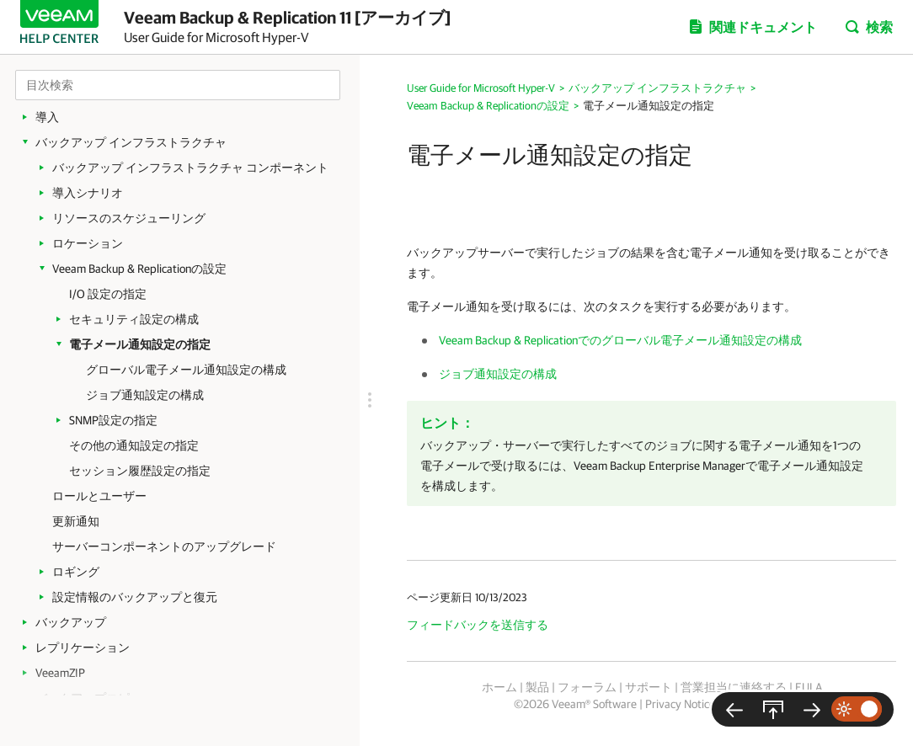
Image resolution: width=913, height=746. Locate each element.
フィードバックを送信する (477, 624)
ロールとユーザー (99, 496)
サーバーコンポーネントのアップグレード (164, 546)
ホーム (499, 687)
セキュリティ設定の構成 (134, 319)
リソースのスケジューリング (129, 218)
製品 (537, 687)
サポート (648, 687)
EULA (808, 687)
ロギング (75, 571)
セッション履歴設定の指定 (140, 470)
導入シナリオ (87, 193)
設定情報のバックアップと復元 (134, 597)
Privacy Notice (680, 704)
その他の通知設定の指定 (134, 445)
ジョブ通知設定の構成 (145, 395)
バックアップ (70, 622)
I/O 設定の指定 (108, 294)
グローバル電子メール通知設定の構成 (186, 369)
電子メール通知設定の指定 (140, 344)
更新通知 (75, 521)
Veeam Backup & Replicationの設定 (139, 268)
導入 (47, 117)
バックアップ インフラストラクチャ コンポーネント (190, 167)
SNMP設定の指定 (113, 420)
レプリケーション (82, 647)
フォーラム (587, 687)
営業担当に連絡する (734, 687)
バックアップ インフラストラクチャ (131, 142)
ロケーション (87, 243)
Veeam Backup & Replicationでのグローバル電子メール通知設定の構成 (620, 340)
